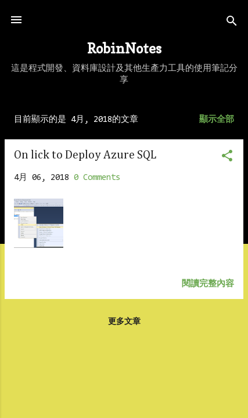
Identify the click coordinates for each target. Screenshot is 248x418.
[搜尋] (232, 23)
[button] (227, 158)
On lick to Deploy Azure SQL (85, 155)
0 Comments (97, 178)
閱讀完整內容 (208, 284)
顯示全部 (216, 120)
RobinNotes (124, 48)
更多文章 (124, 322)
